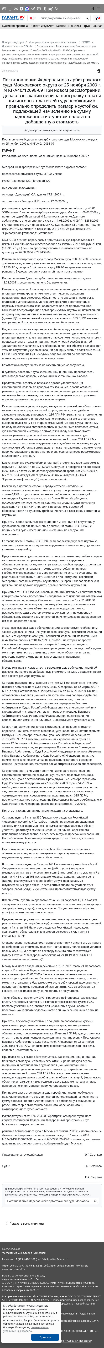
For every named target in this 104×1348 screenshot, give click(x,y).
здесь (76, 130)
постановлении (35, 779)
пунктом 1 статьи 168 (39, 864)
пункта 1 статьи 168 (15, 927)
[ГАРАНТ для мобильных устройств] (10, 9)
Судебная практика (15, 26)
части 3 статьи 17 (47, 577)
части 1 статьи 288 (70, 439)
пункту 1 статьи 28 (14, 955)
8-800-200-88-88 (11, 1249)
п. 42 (5, 640)
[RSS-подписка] (56, 9)
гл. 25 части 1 (59, 1033)
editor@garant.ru (59, 1259)
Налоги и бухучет (42, 26)
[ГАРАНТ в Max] (27, 9)
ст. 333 (73, 318)
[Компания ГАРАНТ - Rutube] (51, 9)
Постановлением (13, 278)
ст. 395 (74, 795)
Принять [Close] (45, 1337)
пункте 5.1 (56, 683)
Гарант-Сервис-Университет (75, 1340)
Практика (74, 26)
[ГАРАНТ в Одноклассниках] (45, 9)
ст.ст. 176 (30, 1116)
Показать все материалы (24, 1223)
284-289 (42, 1116)
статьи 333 (72, 526)
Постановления (28, 691)
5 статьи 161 (26, 876)
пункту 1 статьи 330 (28, 817)
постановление (61, 216)
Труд (87, 26)
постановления (70, 435)
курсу (51, 267)
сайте (5, 755)
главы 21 (78, 966)
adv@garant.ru (65, 1265)
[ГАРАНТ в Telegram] (33, 9)
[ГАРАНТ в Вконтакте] (16, 9)
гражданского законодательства (37, 306)
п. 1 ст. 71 (78, 600)
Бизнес (61, 26)
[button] (92, 9)
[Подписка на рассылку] (4, 9)
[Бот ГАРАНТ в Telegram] (39, 9)
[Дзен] (21, 8)
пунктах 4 (8, 876)
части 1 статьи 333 (27, 541)
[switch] (32, 18)
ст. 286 (49, 414)
